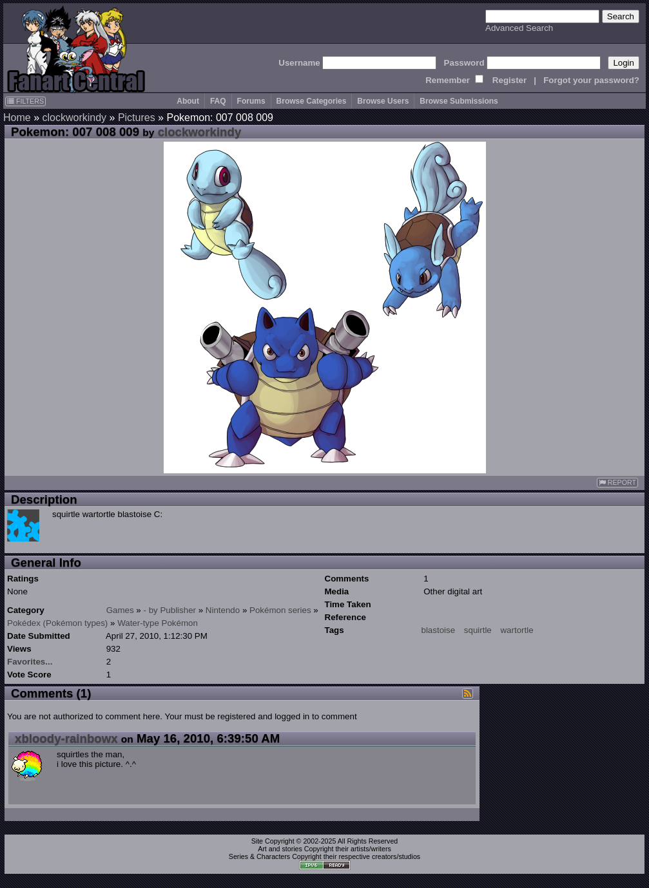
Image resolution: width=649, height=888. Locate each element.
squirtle (478, 630)
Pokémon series (280, 610)
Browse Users (383, 101)
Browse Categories (311, 101)
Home (17, 117)
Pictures (136, 117)
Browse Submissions (459, 101)
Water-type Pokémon (157, 623)
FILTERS (25, 101)
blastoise (438, 630)
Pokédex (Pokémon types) (57, 623)
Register (509, 80)
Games (120, 610)
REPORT (617, 482)
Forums (251, 101)
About (188, 101)
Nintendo (223, 610)
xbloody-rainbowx (66, 738)
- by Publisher (170, 610)
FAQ (218, 101)
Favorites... (29, 661)
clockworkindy (74, 117)
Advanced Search (519, 28)
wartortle (516, 630)
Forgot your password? (591, 80)
